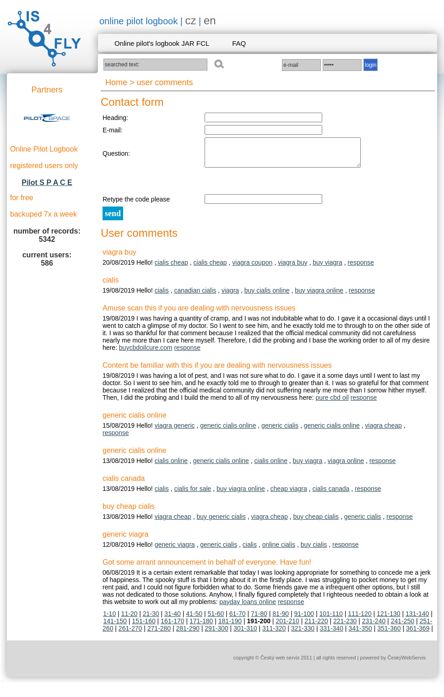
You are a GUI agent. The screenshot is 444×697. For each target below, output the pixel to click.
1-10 (109, 619)
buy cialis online (267, 295)
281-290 (187, 633)
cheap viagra (289, 494)
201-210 (287, 626)
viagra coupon (252, 268)
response (360, 268)
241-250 (402, 626)
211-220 (316, 626)
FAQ (239, 43)
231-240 (373, 626)
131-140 (417, 619)
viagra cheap (383, 431)
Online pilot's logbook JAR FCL (161, 43)
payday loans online (247, 607)
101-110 (330, 619)
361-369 (417, 633)
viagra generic (175, 431)
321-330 (302, 633)
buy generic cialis (220, 522)
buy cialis (314, 550)
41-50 (194, 619)
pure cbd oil (331, 403)
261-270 (130, 633)
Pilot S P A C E (47, 182)
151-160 (143, 626)
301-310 (245, 633)
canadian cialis (195, 295)
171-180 (201, 626)
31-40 (172, 619)
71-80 (259, 619)
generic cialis (279, 431)
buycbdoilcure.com (146, 353)
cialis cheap (171, 268)
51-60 (216, 619)
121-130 (388, 619)
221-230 (345, 626)
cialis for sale (192, 494)
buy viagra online (319, 295)
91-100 (304, 619)
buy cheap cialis (316, 522)
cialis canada (330, 494)
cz (190, 20)
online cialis (278, 550)
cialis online (171, 466)
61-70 (237, 619)
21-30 (151, 619)
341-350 (360, 633)
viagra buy (293, 268)
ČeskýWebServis (406, 663)
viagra (230, 295)
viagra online (346, 466)
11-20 (129, 619)
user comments (165, 82)
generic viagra (175, 550)
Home (116, 82)
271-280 (159, 633)
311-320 (274, 633)
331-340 (331, 633)
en (210, 20)
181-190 (230, 626)
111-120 (359, 619)
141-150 (115, 626)
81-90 (280, 619)
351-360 (389, 633)
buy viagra (327, 268)
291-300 (216, 633)
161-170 (172, 626)
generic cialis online (228, 431)
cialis (162, 295)
